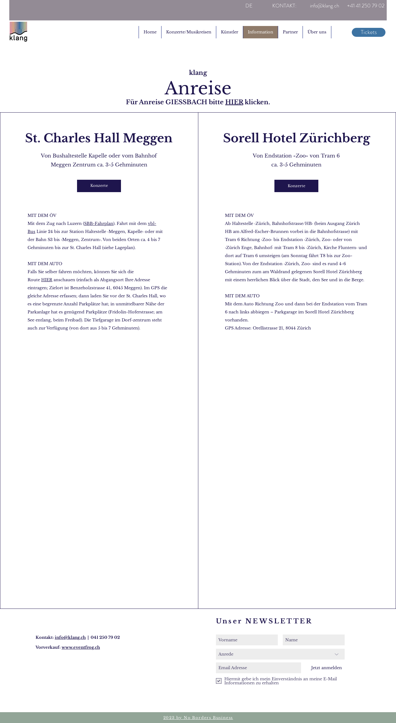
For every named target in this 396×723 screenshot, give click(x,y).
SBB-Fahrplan (98, 223)
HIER (234, 102)
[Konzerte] (99, 186)
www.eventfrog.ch (81, 647)
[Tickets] (368, 32)
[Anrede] (280, 654)
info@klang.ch (70, 637)
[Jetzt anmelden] (326, 667)
